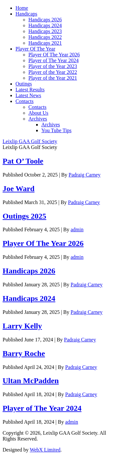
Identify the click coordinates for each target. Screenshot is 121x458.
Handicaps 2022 (45, 37)
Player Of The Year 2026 (54, 54)
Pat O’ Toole (23, 161)
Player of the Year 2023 (52, 66)
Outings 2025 (24, 216)
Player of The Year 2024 (53, 60)
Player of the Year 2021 (52, 78)
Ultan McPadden (31, 380)
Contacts (24, 101)
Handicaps (26, 14)
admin (77, 229)
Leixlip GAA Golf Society (30, 141)
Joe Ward (19, 188)
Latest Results (30, 89)
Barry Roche (24, 353)
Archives (37, 118)
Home (21, 8)
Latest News (28, 95)
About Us (38, 113)
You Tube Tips (56, 130)
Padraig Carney (85, 174)
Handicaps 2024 (45, 25)
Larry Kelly (22, 326)
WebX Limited (45, 449)
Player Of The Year (35, 49)
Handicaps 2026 (45, 19)
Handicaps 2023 (45, 31)
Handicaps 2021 (45, 43)
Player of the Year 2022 (52, 72)
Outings (23, 83)
